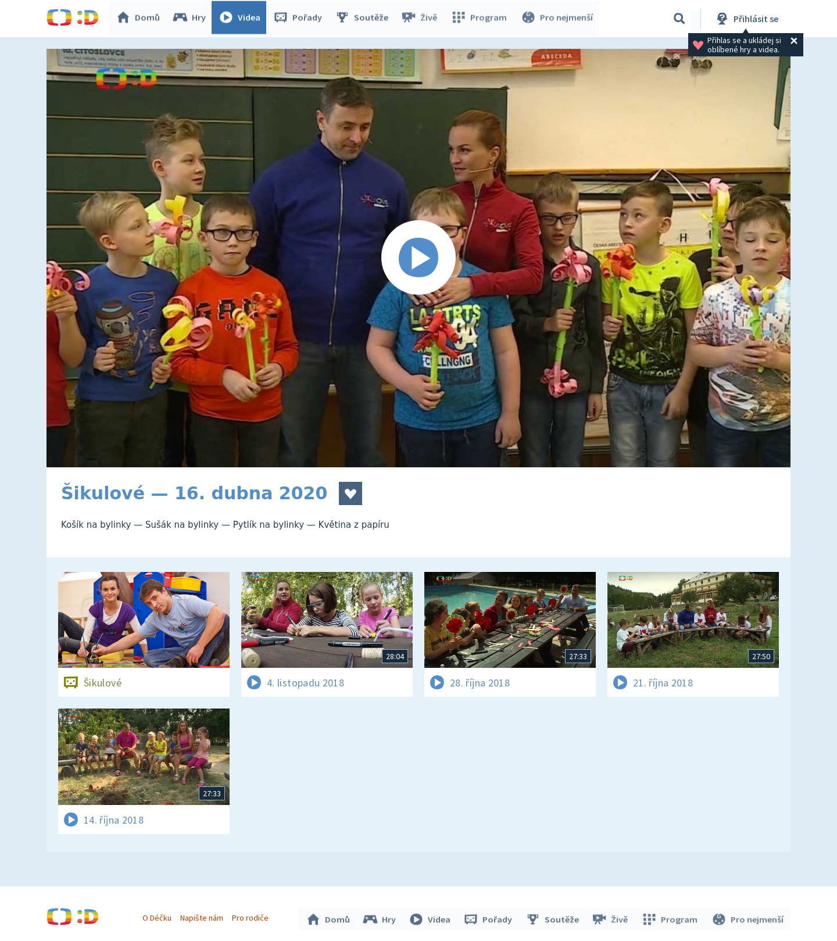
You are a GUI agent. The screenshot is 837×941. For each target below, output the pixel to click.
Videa (241, 18)
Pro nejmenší (556, 18)
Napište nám (202, 916)
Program (480, 18)
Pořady (300, 18)
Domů (140, 18)
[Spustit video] (418, 258)
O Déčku (158, 916)
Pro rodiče (252, 916)
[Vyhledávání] (679, 18)
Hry (191, 18)
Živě (421, 18)
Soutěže (364, 18)
